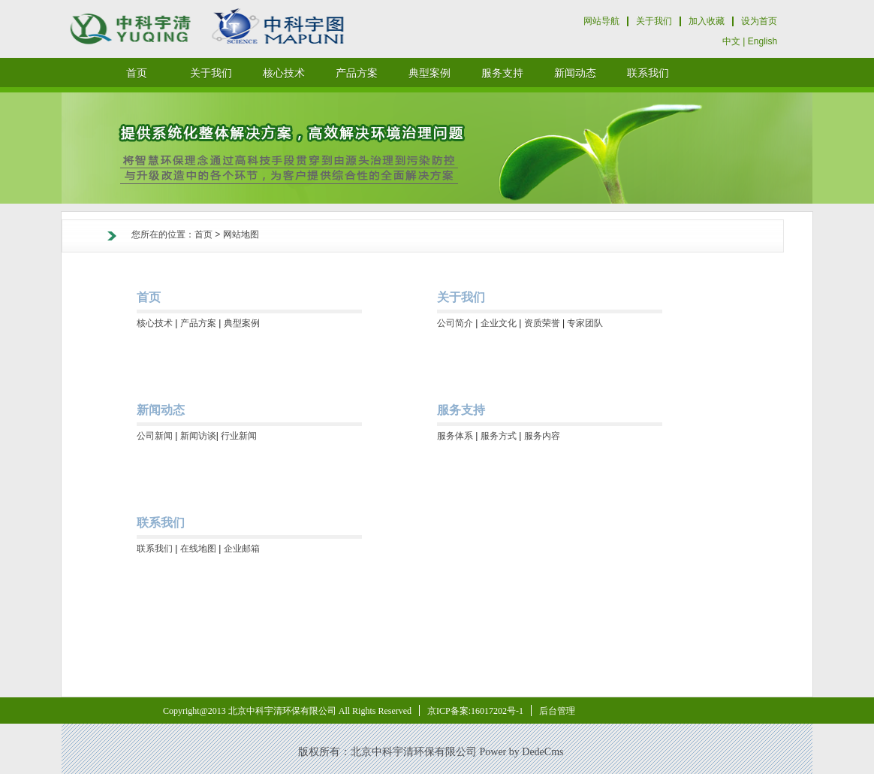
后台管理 (557, 711)
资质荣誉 (542, 323)
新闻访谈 (198, 436)
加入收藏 (707, 21)
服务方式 (499, 436)
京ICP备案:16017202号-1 (475, 711)
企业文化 (499, 323)
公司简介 (455, 323)
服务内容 (542, 436)
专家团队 (585, 323)
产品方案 (198, 323)
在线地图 (198, 548)
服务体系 (455, 436)
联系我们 (155, 548)
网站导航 (601, 21)
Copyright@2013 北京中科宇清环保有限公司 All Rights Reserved (287, 711)
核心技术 (155, 323)
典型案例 (242, 323)
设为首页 (759, 21)
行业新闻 (239, 436)
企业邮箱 (242, 548)
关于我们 (654, 21)
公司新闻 (155, 436)
